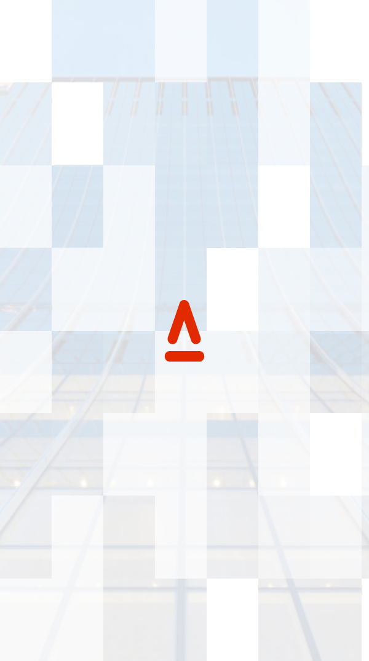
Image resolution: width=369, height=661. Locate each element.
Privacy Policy (121, 601)
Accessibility (54, 601)
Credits (176, 601)
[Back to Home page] (19, 24)
